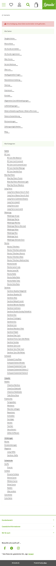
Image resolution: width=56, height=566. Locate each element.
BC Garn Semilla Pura (14, 171)
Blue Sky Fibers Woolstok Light (17, 182)
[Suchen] (28, 4)
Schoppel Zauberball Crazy (16, 366)
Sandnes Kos (11, 322)
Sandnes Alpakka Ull (14, 294)
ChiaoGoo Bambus (13, 385)
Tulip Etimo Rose (13, 395)
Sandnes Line (11, 325)
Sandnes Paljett (12, 332)
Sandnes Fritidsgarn (14, 318)
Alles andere (11, 491)
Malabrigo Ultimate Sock (15, 240)
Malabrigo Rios (12, 233)
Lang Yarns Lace (13, 205)
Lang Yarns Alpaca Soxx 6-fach (18, 195)
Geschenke (8, 495)
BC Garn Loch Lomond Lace (17, 164)
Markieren (10, 405)
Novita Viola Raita (13, 284)
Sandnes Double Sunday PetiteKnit (19, 311)
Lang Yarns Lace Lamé (15, 209)
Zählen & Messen (13, 433)
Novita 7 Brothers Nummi (16, 253)
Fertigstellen (11, 402)
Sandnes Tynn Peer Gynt (15, 349)
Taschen (10, 426)
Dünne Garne (11, 477)
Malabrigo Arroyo (13, 216)
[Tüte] (36, 4)
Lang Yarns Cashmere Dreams (17, 199)
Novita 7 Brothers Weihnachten (18, 260)
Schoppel (7, 356)
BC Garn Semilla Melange (16, 168)
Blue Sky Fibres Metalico (15, 185)
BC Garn (7, 154)
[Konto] (20, 4)
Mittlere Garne (12, 481)
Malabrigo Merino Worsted (16, 226)
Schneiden (10, 416)
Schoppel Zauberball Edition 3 (17, 369)
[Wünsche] (11, 4)
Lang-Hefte (11, 452)
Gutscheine (8, 498)
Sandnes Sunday (13, 342)
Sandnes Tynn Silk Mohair (16, 352)
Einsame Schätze (13, 474)
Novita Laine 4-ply (13, 267)
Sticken (9, 422)
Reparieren (11, 412)
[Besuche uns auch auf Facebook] (5, 548)
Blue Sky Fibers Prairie (14, 178)
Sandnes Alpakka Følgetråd (16, 291)
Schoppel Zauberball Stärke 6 (17, 373)
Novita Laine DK (12, 270)
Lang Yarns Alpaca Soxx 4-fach (18, 192)
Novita (6, 243)
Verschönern (11, 429)
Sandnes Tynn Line (13, 345)
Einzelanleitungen (10, 445)
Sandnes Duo (11, 315)
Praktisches (8, 399)
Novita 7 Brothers (13, 246)
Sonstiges (10, 419)
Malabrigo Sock (12, 236)
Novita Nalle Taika (13, 281)
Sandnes (7, 287)
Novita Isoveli (12, 264)
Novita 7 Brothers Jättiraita (16, 250)
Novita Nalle (11, 274)
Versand (30, 554)
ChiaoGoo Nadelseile (14, 392)
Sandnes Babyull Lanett (15, 301)
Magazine (7, 448)
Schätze (7, 471)
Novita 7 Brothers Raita (15, 257)
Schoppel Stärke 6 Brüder (16, 363)
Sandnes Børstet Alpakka (16, 304)
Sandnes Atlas (12, 298)
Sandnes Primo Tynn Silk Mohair (18, 339)
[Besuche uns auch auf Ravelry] (11, 548)
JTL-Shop (44, 563)
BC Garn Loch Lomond (15, 161)
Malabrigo (7, 212)
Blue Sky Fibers (9, 175)
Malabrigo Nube (12, 229)
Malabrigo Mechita (13, 223)
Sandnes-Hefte (12, 455)
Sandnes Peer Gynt (13, 335)
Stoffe (6, 464)
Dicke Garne (11, 484)
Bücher (6, 441)
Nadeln (7, 382)
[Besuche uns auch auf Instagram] (18, 548)
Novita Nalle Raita (13, 277)
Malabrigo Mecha (13, 219)
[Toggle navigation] (4, 4)
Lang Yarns (8, 188)
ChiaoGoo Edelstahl (14, 388)
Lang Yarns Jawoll (13, 202)
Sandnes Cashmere (13, 308)
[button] (28, 520)
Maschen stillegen (13, 409)
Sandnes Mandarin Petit (15, 328)
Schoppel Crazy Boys (14, 359)
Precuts (10, 467)
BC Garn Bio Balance (14, 158)
